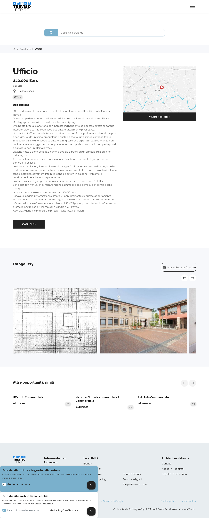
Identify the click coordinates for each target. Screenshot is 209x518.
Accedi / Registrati (173, 468)
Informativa (48, 504)
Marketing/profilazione (64, 510)
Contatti (166, 463)
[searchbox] (104, 32)
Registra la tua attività (174, 474)
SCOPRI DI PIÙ (28, 224)
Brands (87, 463)
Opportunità (27, 48)
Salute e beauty (132, 474)
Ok (91, 485)
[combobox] (104, 33)
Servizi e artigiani (132, 479)
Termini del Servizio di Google (107, 501)
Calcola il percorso (159, 117)
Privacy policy (188, 501)
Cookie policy (168, 501)
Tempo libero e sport (135, 484)
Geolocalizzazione (18, 484)
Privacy (38, 504)
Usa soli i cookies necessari (24, 510)
